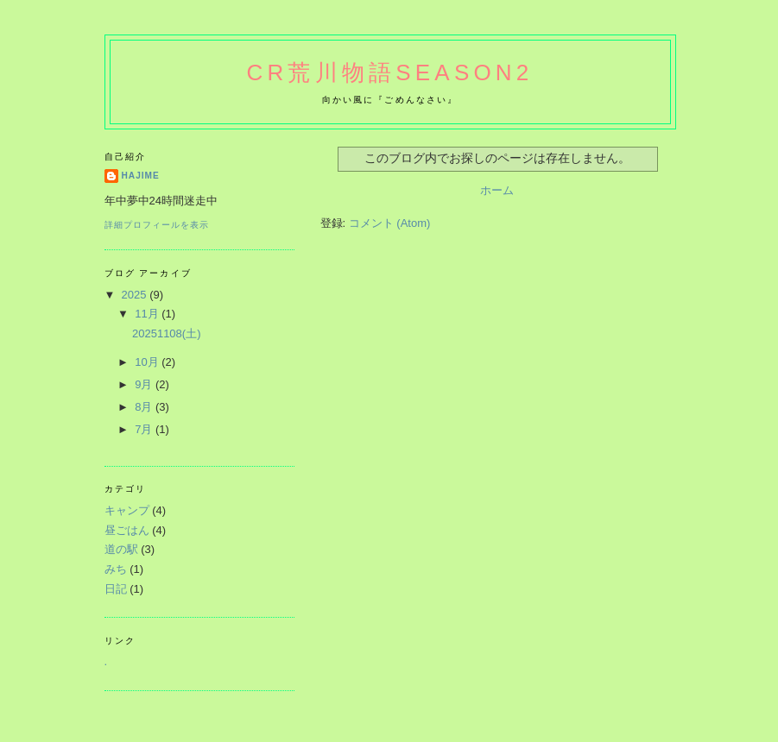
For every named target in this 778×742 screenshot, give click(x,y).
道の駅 (121, 549)
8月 (145, 406)
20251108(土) (166, 333)
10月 (148, 361)
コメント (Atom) (390, 223)
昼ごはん (126, 530)
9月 (145, 384)
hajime (141, 175)
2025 (136, 294)
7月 (145, 429)
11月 (148, 313)
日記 (115, 588)
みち (115, 569)
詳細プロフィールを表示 (156, 225)
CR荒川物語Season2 (390, 72)
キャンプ (126, 510)
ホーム (497, 190)
